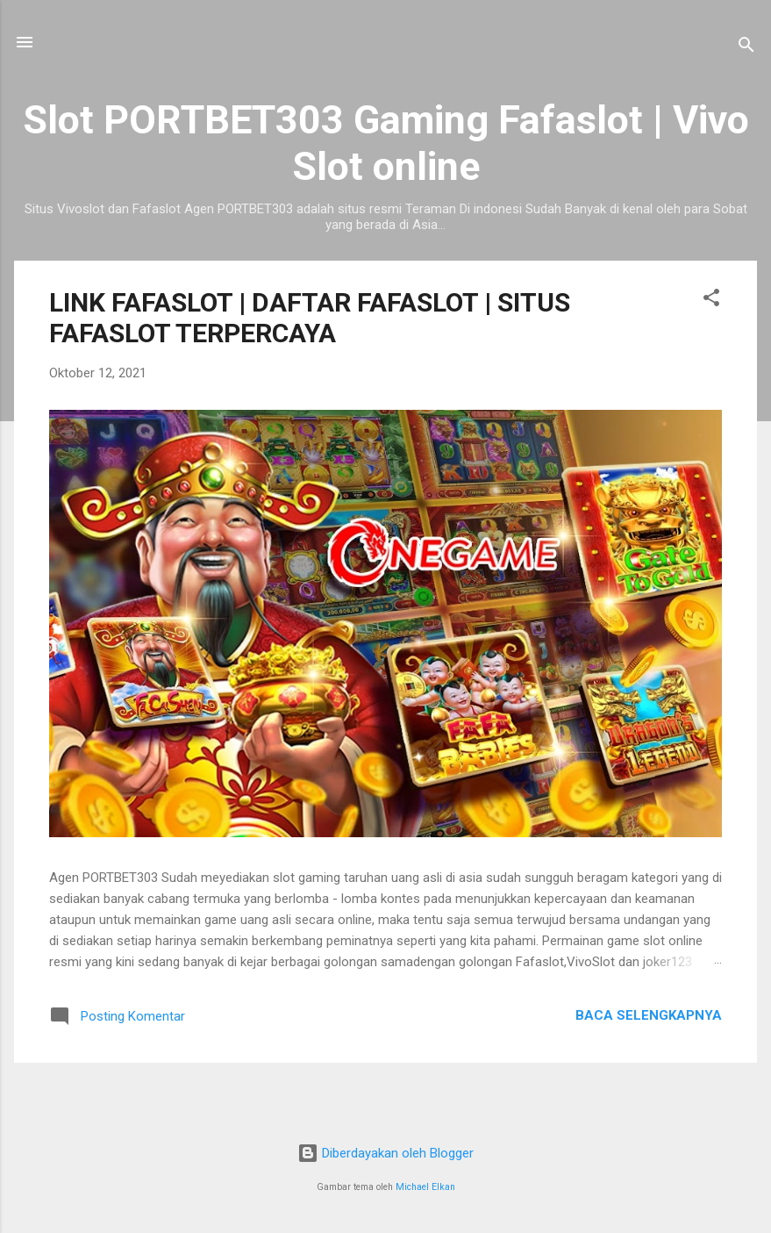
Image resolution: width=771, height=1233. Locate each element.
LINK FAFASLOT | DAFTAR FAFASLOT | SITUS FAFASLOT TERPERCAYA (309, 317)
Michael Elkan (425, 1187)
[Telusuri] (746, 48)
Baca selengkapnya (648, 1015)
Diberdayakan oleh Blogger (385, 1153)
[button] (711, 300)
